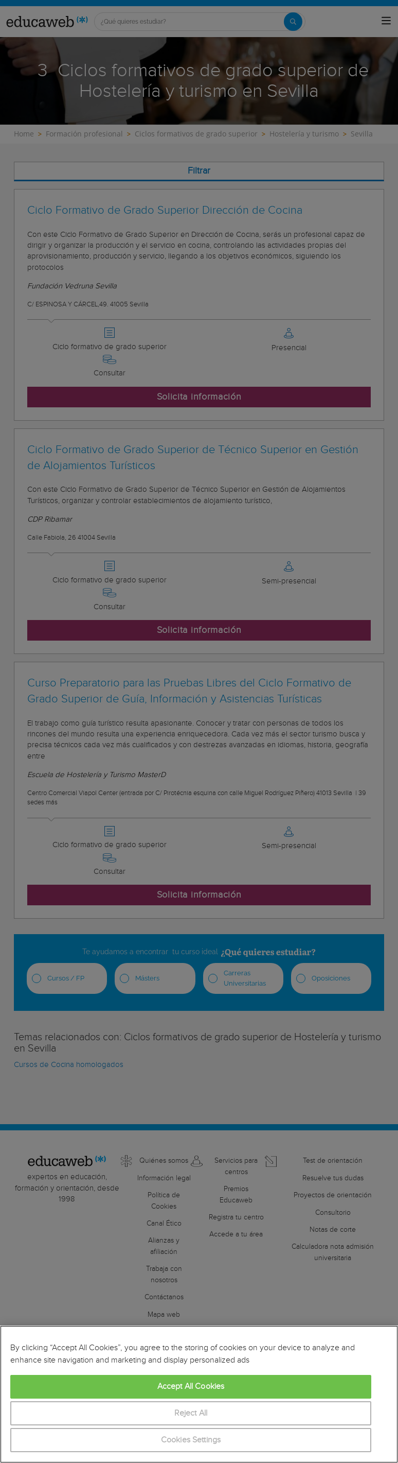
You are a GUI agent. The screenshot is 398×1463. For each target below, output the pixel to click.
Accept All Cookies (191, 1386)
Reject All (191, 1413)
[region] (199, 1394)
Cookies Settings (191, 1440)
